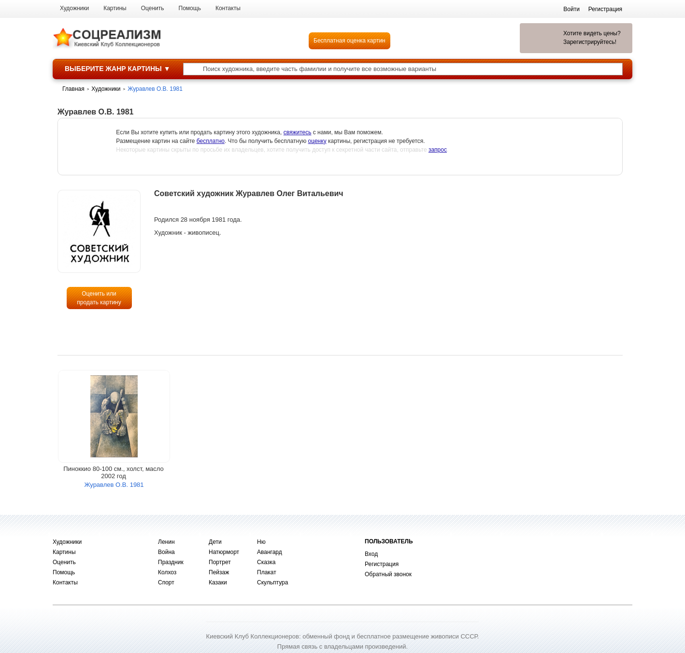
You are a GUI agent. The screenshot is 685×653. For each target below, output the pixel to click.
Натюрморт (224, 552)
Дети (215, 542)
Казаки (218, 582)
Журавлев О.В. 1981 (113, 484)
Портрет (220, 562)
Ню (261, 542)
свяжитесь (298, 132)
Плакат (266, 572)
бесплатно (211, 141)
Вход (371, 554)
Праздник (171, 562)
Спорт (166, 582)
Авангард (269, 552)
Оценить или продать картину (99, 298)
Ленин (166, 542)
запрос (437, 149)
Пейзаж (219, 572)
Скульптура (272, 582)
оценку (317, 141)
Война (166, 552)
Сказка (266, 562)
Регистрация (382, 564)
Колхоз (167, 572)
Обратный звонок (388, 574)
